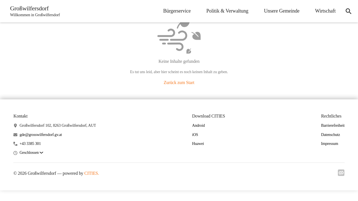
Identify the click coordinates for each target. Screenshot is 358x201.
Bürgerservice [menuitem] (176, 11)
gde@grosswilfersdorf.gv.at (41, 135)
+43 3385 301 (30, 144)
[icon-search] (348, 11)
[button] (31, 153)
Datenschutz (330, 135)
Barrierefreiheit (333, 125)
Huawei (198, 144)
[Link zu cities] (341, 174)
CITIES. (91, 173)
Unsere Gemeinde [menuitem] (282, 11)
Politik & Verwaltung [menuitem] (227, 11)
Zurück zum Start (179, 82)
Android (198, 125)
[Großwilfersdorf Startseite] (33, 11)
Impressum (329, 144)
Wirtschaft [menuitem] (325, 11)
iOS (195, 135)
